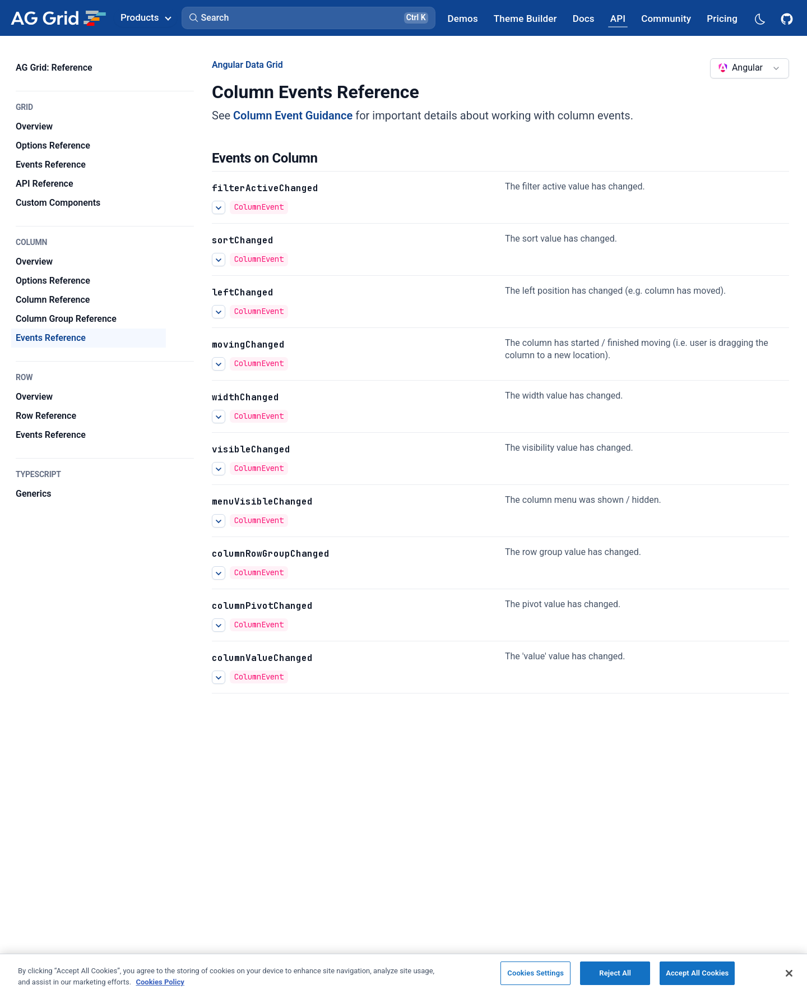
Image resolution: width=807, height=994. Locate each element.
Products (145, 17)
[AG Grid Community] (666, 18)
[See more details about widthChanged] (218, 416)
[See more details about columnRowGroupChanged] (218, 573)
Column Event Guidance (293, 115)
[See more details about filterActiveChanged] (218, 207)
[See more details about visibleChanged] (218, 468)
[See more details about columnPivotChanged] (218, 625)
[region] (403, 974)
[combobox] (749, 68)
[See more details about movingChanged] (218, 364)
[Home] (58, 18)
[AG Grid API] (617, 18)
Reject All (615, 973)
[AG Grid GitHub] (788, 18)
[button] (308, 18)
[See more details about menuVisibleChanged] (218, 521)
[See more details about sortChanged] (218, 259)
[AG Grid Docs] (583, 18)
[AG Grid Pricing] (722, 18)
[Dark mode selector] (759, 18)
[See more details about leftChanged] (218, 311)
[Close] (789, 973)
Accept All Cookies (697, 973)
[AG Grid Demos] (463, 18)
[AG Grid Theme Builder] (525, 18)
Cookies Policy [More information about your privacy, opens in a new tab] (160, 982)
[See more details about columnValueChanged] (218, 677)
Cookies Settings (535, 973)
